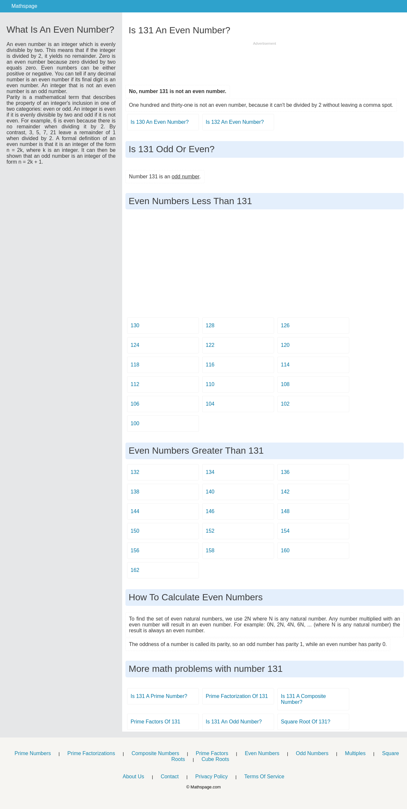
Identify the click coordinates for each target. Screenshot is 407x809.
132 (135, 472)
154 (285, 531)
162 (135, 570)
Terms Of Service (264, 776)
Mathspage (24, 6)
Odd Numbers (312, 753)
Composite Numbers (155, 753)
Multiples (355, 753)
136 (285, 472)
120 (285, 345)
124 (135, 345)
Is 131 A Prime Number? (159, 696)
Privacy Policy (211, 776)
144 (135, 511)
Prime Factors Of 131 (155, 721)
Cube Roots (215, 759)
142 (285, 491)
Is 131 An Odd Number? (234, 721)
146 (210, 511)
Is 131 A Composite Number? (303, 699)
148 (285, 511)
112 (135, 384)
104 (210, 404)
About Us (133, 776)
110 (210, 384)
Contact (170, 776)
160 (285, 550)
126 (285, 325)
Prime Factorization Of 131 (237, 696)
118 (135, 364)
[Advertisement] (264, 61)
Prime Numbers (33, 753)
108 (285, 384)
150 (135, 531)
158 (210, 550)
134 (210, 472)
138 (135, 491)
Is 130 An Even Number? (160, 122)
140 (210, 491)
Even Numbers (262, 753)
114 (285, 364)
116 (210, 364)
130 (135, 325)
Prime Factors (212, 753)
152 (210, 531)
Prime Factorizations (91, 753)
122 (210, 345)
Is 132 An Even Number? (235, 122)
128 (210, 325)
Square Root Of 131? (305, 721)
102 (285, 404)
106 (135, 404)
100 (135, 423)
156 (135, 550)
